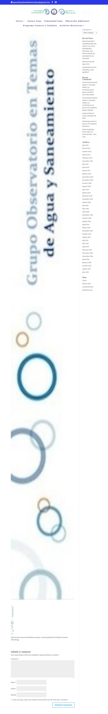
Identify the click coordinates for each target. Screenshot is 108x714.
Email (13, 689)
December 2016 (87, 254)
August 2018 (86, 223)
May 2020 (85, 191)
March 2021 (86, 172)
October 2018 (86, 220)
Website (13, 695)
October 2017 (86, 235)
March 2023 (86, 150)
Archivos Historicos (71, 26)
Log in (84, 282)
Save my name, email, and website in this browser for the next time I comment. (40, 700)
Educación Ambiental (78, 21)
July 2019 (85, 207)
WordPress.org (87, 291)
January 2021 (86, 175)
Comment (15, 659)
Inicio (19, 21)
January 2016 (86, 264)
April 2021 (85, 169)
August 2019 (86, 204)
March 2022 (86, 156)
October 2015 (86, 267)
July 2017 (85, 242)
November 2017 (87, 232)
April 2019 (85, 213)
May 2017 (85, 245)
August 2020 (86, 188)
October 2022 (87, 153)
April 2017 (85, 248)
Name (13, 682)
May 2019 (85, 210)
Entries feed (86, 285)
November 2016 (87, 258)
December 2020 (87, 178)
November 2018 (87, 216)
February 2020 (87, 197)
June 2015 (85, 273)
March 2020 (86, 194)
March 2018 (86, 229)
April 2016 (85, 261)
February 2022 (87, 159)
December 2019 (87, 200)
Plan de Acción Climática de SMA (89, 117)
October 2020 (87, 185)
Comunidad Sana (53, 21)
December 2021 (87, 162)
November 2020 (87, 181)
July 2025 (85, 147)
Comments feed (87, 288)
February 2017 (87, 251)
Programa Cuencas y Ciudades (40, 26)
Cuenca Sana (35, 21)
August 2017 (86, 239)
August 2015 (86, 270)
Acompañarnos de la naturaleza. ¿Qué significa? (89, 71)
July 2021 (85, 166)
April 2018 (85, 226)
